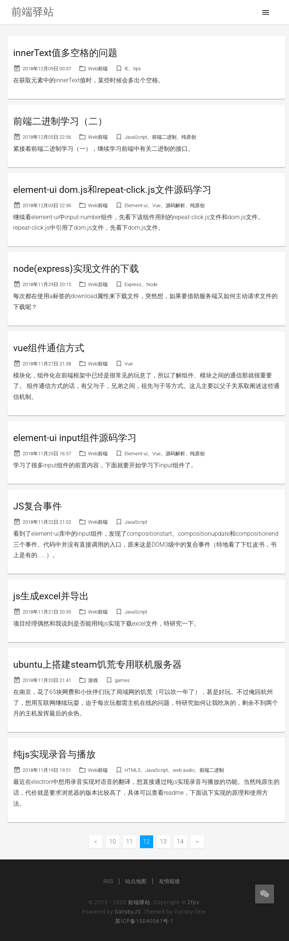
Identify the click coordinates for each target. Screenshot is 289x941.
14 (180, 841)
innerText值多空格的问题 (65, 52)
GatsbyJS (128, 912)
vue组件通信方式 (48, 347)
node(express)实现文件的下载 (76, 268)
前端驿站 (139, 902)
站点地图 (135, 881)
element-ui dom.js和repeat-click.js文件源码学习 (112, 189)
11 (129, 841)
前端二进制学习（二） (60, 121)
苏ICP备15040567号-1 (144, 921)
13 (163, 841)
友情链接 (169, 881)
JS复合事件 (37, 506)
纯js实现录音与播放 (54, 754)
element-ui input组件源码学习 (75, 437)
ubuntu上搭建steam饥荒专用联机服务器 (97, 664)
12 (146, 841)
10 (112, 841)
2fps (193, 902)
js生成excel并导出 (51, 596)
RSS (108, 881)
